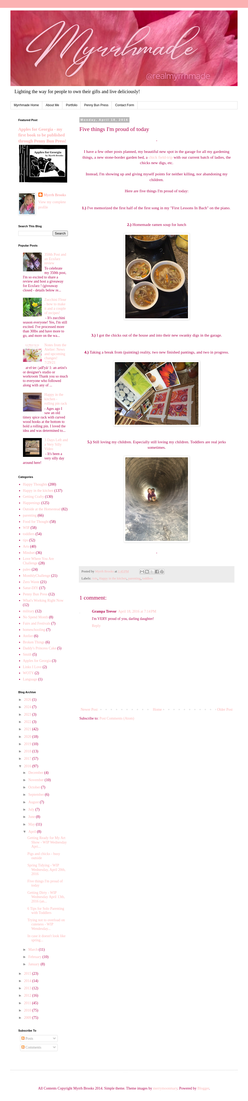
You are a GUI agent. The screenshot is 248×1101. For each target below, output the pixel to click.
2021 (28, 729)
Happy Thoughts (35, 484)
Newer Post (89, 709)
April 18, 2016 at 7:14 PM (137, 611)
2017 (28, 759)
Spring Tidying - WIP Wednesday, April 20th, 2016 (46, 869)
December (36, 773)
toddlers (147, 578)
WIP (26, 528)
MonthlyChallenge (36, 576)
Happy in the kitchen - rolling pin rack (55, 399)
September (36, 795)
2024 (28, 707)
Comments (31, 1047)
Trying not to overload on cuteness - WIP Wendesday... (46, 924)
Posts (27, 1038)
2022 (28, 722)
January (34, 964)
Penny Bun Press (96, 105)
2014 (28, 981)
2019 (28, 744)
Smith (27, 654)
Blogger (203, 1088)
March (33, 950)
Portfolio (71, 105)
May (32, 824)
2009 (28, 1018)
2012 (28, 995)
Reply (96, 626)
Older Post (225, 709)
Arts (95, 578)
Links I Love (32, 667)
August (34, 802)
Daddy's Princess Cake (39, 648)
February (35, 957)
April (32, 832)
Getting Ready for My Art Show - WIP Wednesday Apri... (47, 842)
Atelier (28, 636)
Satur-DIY (30, 588)
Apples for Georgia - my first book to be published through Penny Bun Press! (42, 135)
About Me (52, 105)
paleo (27, 569)
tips (25, 540)
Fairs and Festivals (36, 623)
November (36, 780)
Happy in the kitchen (113, 578)
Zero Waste (31, 582)
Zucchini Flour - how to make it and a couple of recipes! (55, 306)
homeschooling (34, 630)
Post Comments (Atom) (116, 718)
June (32, 817)
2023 (28, 714)
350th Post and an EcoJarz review (55, 259)
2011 (28, 1003)
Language (30, 679)
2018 (28, 751)
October (34, 787)
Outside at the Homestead (42, 509)
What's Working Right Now (43, 600)
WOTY (28, 673)
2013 (28, 988)
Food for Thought (36, 522)
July (31, 809)
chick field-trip (161, 157)
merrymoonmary (165, 1088)
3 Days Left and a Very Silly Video (56, 444)
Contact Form (124, 105)
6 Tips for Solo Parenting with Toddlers (45, 911)
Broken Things (34, 642)
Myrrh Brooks (55, 195)
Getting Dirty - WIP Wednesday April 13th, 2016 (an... (46, 897)
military (28, 611)
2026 (28, 700)
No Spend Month (35, 617)
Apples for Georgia (37, 661)
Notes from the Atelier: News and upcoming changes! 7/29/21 (55, 353)
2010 (28, 1010)
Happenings (31, 503)
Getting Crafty (33, 497)
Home (157, 709)
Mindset (29, 553)
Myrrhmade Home (26, 105)
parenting (134, 578)
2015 (28, 974)
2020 (28, 737)
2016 (28, 766)
